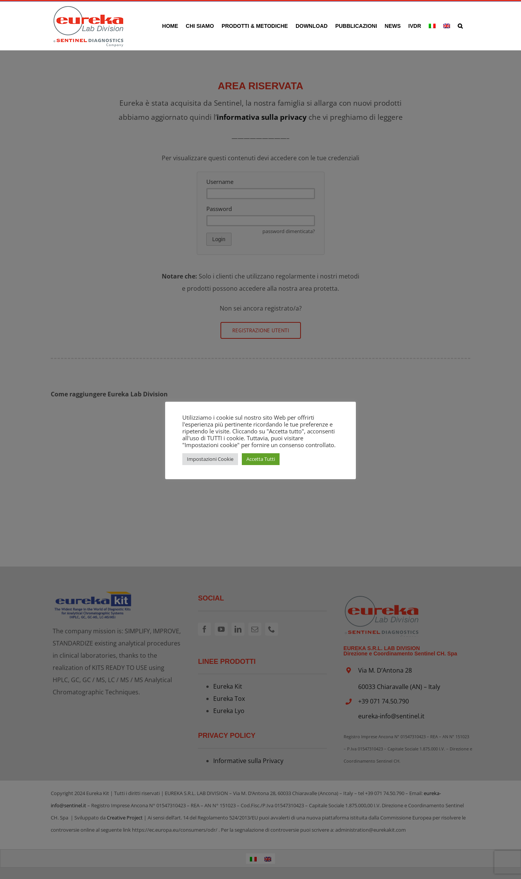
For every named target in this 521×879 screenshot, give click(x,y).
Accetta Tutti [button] (260, 459)
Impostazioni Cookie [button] (210, 459)
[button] (460, 26)
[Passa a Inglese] (446, 26)
